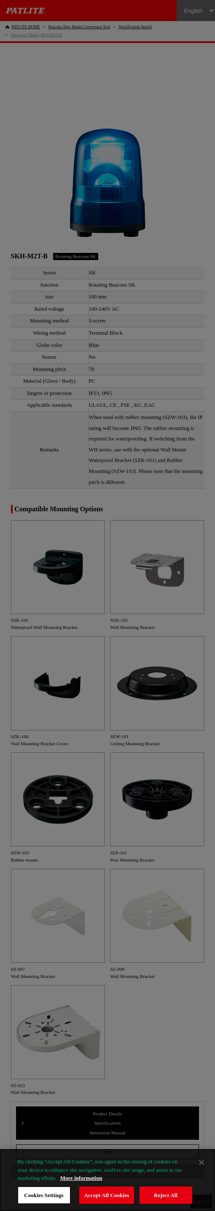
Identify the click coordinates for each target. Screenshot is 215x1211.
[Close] (201, 1162)
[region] (107, 1180)
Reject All (165, 1195)
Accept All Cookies (106, 1195)
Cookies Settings (43, 1195)
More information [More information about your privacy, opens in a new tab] (81, 1178)
